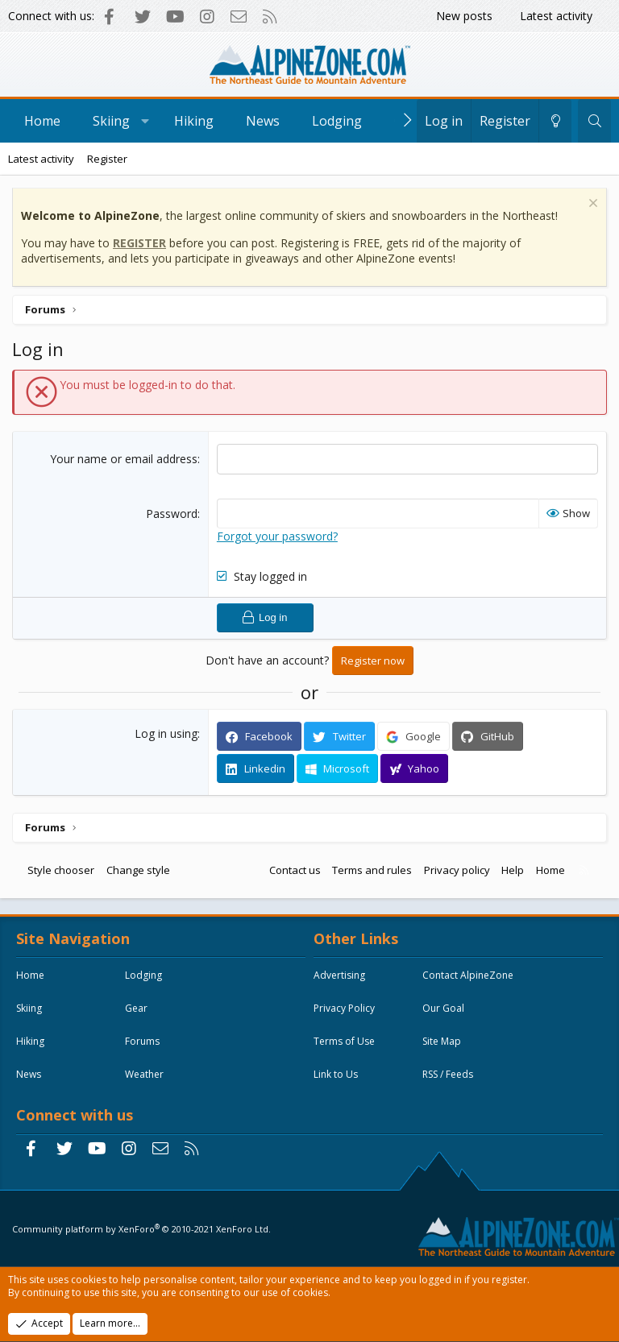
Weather (144, 1074)
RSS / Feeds (447, 1074)
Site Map (441, 1041)
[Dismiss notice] (591, 205)
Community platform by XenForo (141, 1229)
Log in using (166, 733)
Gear (136, 1008)
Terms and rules (372, 870)
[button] (145, 121)
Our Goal (443, 1008)
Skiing (111, 121)
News (263, 121)
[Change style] (555, 121)
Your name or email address (123, 458)
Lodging (337, 121)
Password (171, 513)
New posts (464, 15)
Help (512, 870)
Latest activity (556, 15)
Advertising (339, 975)
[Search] (594, 121)
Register (107, 158)
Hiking (194, 121)
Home (42, 121)
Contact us (295, 870)
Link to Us (336, 1074)
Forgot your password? (277, 536)
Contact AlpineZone (467, 975)
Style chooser (60, 870)
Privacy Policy (344, 1008)
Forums (142, 1041)
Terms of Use (344, 1041)
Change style (138, 870)
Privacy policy (457, 870)
